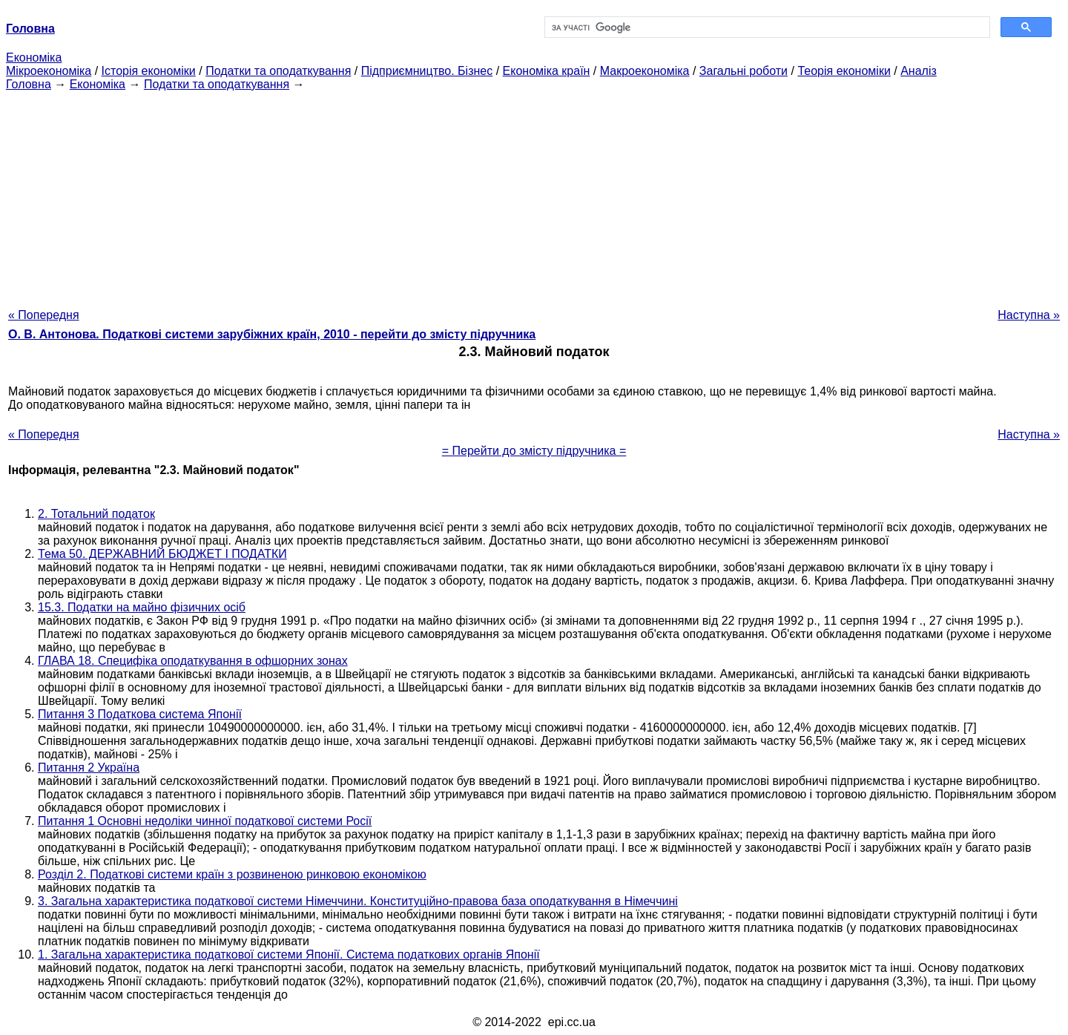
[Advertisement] (534, 195)
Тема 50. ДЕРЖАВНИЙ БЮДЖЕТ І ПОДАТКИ (162, 554)
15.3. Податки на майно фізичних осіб (141, 607)
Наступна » (1029, 315)
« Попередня (43, 315)
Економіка (34, 57)
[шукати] (766, 27)
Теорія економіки (843, 71)
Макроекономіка (645, 71)
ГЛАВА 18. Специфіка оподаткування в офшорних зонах (193, 660)
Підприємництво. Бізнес (427, 71)
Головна (28, 84)
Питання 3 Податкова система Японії (140, 714)
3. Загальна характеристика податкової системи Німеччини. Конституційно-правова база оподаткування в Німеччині (358, 901)
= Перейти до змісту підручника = (534, 450)
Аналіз (918, 71)
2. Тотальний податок (96, 513)
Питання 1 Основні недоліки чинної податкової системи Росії (205, 821)
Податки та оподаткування (278, 71)
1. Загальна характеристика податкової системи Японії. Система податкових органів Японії (289, 954)
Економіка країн (546, 71)
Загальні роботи (743, 71)
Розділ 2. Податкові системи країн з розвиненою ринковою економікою (232, 874)
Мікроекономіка (48, 71)
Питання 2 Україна (88, 767)
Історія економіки (149, 71)
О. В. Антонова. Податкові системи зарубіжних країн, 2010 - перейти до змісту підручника (271, 334)
